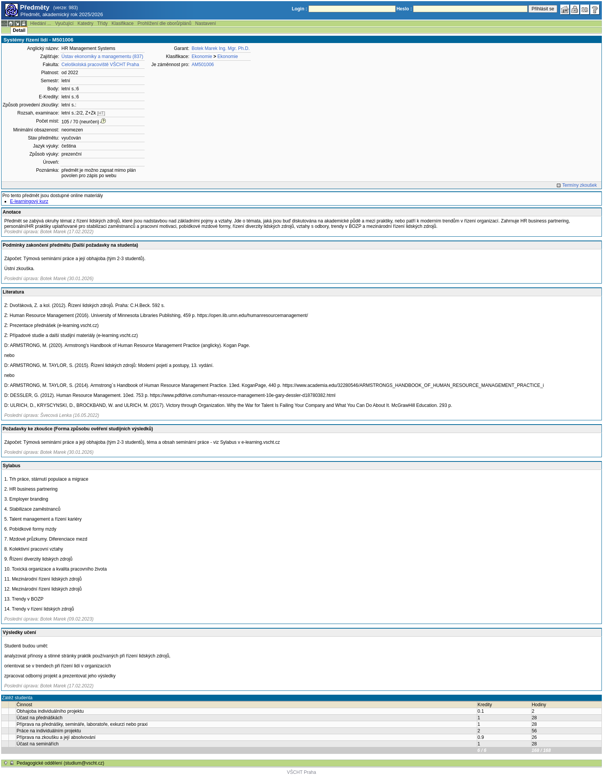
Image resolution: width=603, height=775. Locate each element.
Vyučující (64, 23)
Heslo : (404, 9)
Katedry (85, 23)
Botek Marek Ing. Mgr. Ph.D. (221, 48)
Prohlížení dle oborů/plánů (164, 23)
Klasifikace (122, 23)
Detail (19, 30)
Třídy (102, 23)
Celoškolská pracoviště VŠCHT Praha (100, 64)
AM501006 (203, 64)
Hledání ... (40, 23)
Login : (299, 9)
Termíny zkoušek (579, 185)
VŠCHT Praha (301, 772)
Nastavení (205, 23)
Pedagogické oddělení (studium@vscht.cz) (60, 763)
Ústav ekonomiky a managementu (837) (102, 56)
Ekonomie (202, 56)
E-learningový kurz (29, 201)
